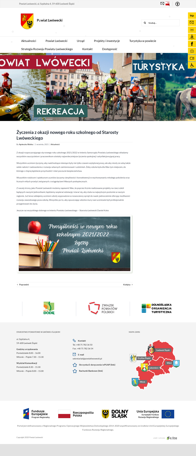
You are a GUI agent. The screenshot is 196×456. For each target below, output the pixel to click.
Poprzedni (24, 284)
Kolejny (126, 284)
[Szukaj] (145, 22)
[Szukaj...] (161, 22)
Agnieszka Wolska (26, 144)
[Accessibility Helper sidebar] (177, 4)
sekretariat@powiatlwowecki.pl (87, 358)
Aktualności (55, 144)
